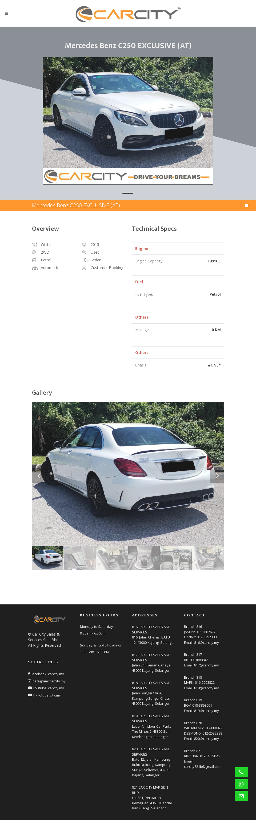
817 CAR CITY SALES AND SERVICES (151, 657)
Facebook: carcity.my (46, 674)
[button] (128, 193)
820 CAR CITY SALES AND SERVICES (151, 752)
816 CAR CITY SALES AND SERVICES (151, 629)
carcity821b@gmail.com (202, 766)
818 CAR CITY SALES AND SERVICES (151, 685)
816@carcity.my (206, 642)
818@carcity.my (206, 688)
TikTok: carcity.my (44, 695)
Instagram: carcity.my (47, 681)
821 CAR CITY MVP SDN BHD (150, 790)
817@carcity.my (206, 665)
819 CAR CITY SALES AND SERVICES (151, 719)
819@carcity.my (206, 710)
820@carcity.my (206, 738)
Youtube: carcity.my (46, 688)
